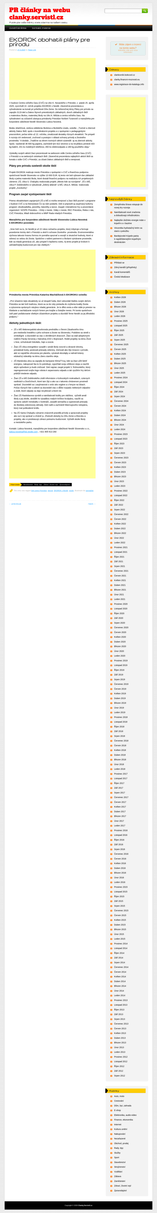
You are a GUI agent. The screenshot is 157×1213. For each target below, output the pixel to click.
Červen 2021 (120, 576)
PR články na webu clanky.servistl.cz (39, 13)
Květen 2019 (120, 694)
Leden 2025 (119, 373)
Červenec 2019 (121, 684)
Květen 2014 (120, 977)
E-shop (117, 1111)
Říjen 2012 (119, 1066)
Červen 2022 (120, 519)
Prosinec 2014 (121, 944)
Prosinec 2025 (121, 321)
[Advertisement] (52, 82)
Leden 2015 (119, 939)
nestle (71, 490)
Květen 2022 (120, 524)
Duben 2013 (120, 1038)
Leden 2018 (119, 769)
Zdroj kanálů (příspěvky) (125, 268)
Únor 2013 (119, 1047)
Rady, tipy (38, 484)
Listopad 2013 (120, 1005)
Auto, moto (119, 1096)
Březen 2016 (120, 873)
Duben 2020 (120, 642)
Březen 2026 (120, 307)
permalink (89, 490)
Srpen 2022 (119, 510)
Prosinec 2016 (121, 830)
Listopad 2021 (120, 552)
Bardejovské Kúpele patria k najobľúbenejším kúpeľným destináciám (127, 239)
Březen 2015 (120, 930)
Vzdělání (118, 1172)
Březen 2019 (120, 703)
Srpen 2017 (119, 793)
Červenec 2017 (121, 798)
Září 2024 (118, 392)
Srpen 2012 (119, 1076)
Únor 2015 (119, 934)
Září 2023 (118, 448)
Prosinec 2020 (121, 604)
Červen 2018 (120, 746)
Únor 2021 (119, 595)
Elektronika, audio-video (125, 1115)
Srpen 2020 (119, 623)
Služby (117, 1153)
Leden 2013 (119, 1052)
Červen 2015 (120, 915)
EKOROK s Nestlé (61, 490)
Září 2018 (118, 731)
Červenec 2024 (121, 401)
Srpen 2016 (119, 849)
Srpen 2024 (119, 396)
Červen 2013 (120, 1029)
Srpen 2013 (119, 1019)
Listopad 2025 (120, 326)
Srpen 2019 (119, 680)
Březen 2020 (120, 647)
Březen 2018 (120, 760)
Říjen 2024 (119, 387)
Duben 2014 (120, 981)
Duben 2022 (120, 529)
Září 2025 (118, 335)
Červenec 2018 (121, 741)
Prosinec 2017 (121, 774)
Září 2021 (118, 562)
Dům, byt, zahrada (122, 1106)
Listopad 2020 (120, 609)
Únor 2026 (119, 312)
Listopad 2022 (120, 496)
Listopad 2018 (120, 722)
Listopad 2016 (120, 835)
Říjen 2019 (119, 670)
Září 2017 (118, 788)
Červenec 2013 (121, 1024)
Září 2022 (118, 505)
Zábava (117, 1177)
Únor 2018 (119, 764)
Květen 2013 (120, 1033)
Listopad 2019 (120, 665)
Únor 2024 (119, 425)
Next (92, 503)
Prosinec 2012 (121, 1057)
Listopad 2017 (120, 779)
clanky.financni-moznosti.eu (127, 80)
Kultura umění (120, 1129)
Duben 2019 (120, 698)
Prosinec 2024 (121, 378)
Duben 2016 (120, 868)
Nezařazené (28, 484)
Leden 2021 (119, 599)
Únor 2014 (119, 991)
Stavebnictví (120, 1162)
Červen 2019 (120, 689)
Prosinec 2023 (121, 434)
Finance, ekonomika (123, 1120)
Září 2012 (118, 1071)
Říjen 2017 (119, 783)
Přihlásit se (119, 263)
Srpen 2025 (119, 340)
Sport (116, 1158)
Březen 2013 (120, 1043)
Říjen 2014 (119, 953)
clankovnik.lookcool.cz (124, 75)
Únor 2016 (119, 878)
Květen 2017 (120, 807)
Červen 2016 (120, 859)
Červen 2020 (120, 632)
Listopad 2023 (120, 439)
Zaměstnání (119, 1181)
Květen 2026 (120, 298)
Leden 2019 (119, 713)
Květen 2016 (120, 864)
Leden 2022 (119, 543)
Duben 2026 (120, 302)
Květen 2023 (120, 467)
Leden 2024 (119, 430)
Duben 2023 (120, 472)
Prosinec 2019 (121, 661)
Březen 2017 (120, 816)
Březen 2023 (120, 477)
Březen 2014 (120, 986)
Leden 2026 (119, 316)
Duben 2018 (120, 755)
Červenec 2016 (121, 854)
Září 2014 (118, 958)
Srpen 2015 (119, 906)
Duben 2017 (120, 812)
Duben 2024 (120, 415)
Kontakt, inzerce (41, 28)
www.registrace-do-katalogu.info (129, 84)
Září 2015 (118, 901)
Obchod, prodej (121, 1143)
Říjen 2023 (119, 444)
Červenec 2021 (121, 571)
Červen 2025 (120, 349)
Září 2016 (118, 845)
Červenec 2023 (121, 458)
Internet (117, 1125)
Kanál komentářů (122, 272)
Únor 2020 (119, 651)
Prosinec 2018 (121, 717)
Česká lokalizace (122, 277)
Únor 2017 (119, 821)
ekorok (50, 490)
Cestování (119, 1101)
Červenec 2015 (121, 911)
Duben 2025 (120, 359)
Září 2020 (118, 618)
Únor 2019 (119, 708)
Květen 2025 (120, 354)
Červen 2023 (120, 463)
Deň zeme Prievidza (39, 490)
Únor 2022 (119, 538)
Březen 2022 (120, 533)
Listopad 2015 (120, 892)
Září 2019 (118, 675)
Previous (15, 503)
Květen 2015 (120, 920)
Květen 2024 (120, 411)
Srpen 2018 (119, 736)
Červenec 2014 (121, 967)
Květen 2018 (120, 750)
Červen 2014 (120, 972)
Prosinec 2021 (121, 547)
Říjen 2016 (119, 840)
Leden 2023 (119, 486)
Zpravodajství (64, 484)
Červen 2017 (120, 802)
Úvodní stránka (17, 28)
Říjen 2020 (119, 613)
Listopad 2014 (120, 948)
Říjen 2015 (119, 897)
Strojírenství (119, 1167)
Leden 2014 (119, 996)
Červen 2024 (120, 406)
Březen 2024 (120, 420)
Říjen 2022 (119, 500)
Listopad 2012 (120, 1062)
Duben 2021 (120, 585)
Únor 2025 (119, 368)
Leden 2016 (119, 882)
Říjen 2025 (119, 330)
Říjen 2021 (119, 557)
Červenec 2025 (121, 345)
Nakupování (119, 1134)
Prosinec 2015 (121, 887)
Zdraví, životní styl (51, 484)
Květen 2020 (120, 637)
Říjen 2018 (119, 727)
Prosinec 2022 (121, 491)
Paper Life (32, 50)
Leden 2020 (119, 656)
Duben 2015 (120, 925)
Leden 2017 (119, 826)
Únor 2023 (119, 481)
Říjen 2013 (119, 1010)
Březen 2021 (120, 590)
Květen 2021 (120, 581)
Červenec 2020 (121, 628)
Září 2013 (118, 1015)
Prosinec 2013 (121, 1000)
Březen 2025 (120, 364)
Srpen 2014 (119, 963)
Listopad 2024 (120, 382)
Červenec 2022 (121, 515)
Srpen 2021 (119, 566)
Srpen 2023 (119, 453)
